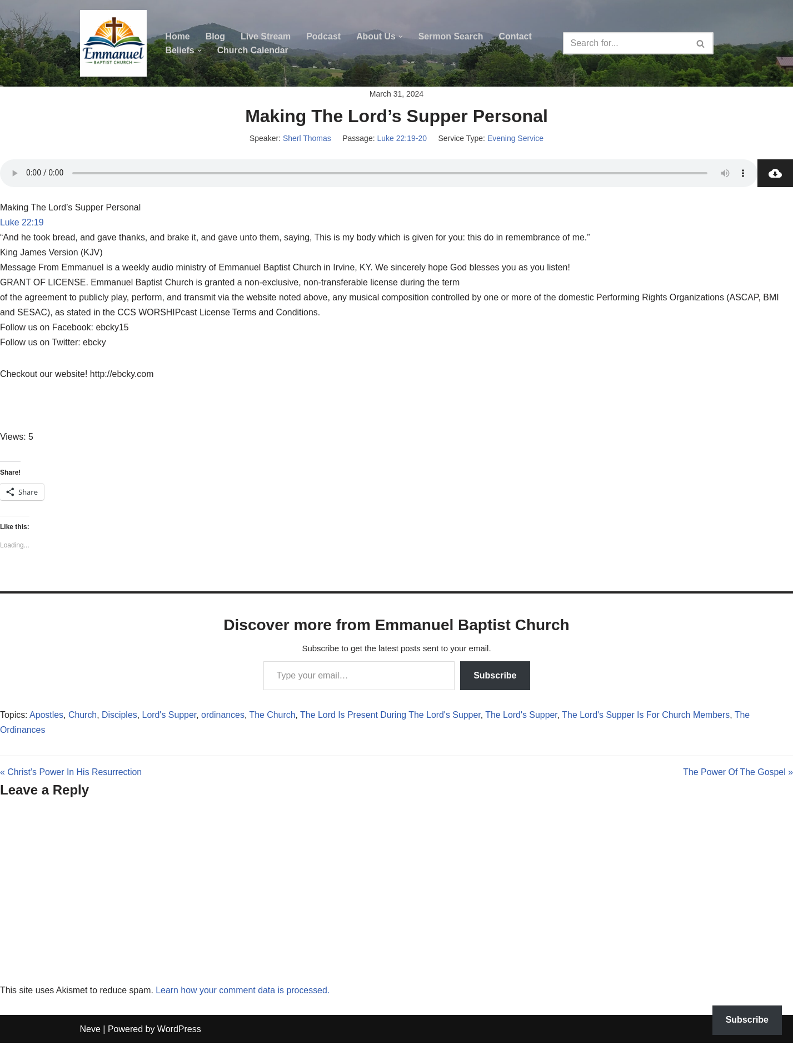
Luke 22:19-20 (402, 139)
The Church (274, 717)
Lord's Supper (170, 717)
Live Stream (266, 36)
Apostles (46, 717)
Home (178, 36)
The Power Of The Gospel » (737, 775)
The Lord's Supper (524, 717)
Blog (216, 36)
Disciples (120, 717)
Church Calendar (253, 50)
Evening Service (515, 139)
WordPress (179, 1032)
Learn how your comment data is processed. (244, 993)
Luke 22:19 (22, 224)
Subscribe (494, 677)
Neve (90, 1032)
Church (83, 717)
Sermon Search (452, 36)
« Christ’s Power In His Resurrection (71, 775)
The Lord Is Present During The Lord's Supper (392, 717)
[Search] (626, 43)
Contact (516, 36)
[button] (402, 36)
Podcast (324, 36)
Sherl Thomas (307, 139)
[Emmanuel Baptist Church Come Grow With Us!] (113, 43)
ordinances (224, 717)
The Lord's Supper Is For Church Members (649, 717)
